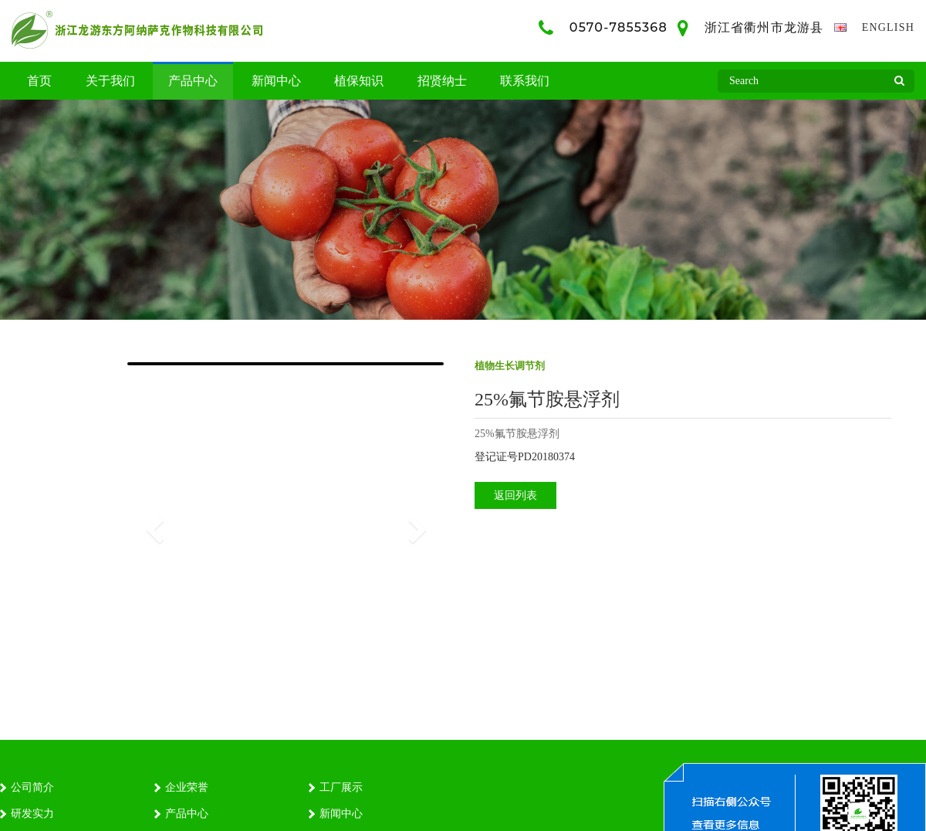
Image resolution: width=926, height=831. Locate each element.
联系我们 (524, 80)
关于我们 (110, 80)
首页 (39, 80)
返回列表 (515, 495)
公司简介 (32, 787)
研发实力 (32, 813)
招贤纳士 (442, 80)
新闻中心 (276, 80)
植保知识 (359, 80)
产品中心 (193, 80)
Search (899, 85)
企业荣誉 (186, 787)
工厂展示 (341, 787)
